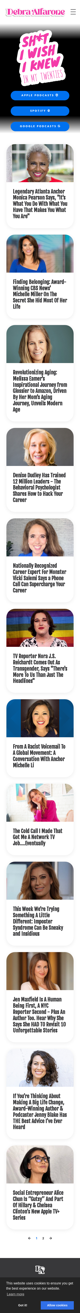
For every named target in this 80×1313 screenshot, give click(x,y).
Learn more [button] (15, 1294)
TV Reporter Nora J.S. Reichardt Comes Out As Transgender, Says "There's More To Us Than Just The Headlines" (40, 668)
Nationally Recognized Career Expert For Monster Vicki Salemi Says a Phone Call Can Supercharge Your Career (39, 578)
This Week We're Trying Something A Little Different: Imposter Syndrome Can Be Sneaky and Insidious (38, 921)
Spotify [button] (40, 110)
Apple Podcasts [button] (40, 95)
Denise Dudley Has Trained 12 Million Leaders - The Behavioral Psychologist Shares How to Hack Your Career (39, 487)
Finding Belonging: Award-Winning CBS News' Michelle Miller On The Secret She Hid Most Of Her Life (40, 294)
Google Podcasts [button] (40, 126)
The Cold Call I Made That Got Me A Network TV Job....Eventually (37, 837)
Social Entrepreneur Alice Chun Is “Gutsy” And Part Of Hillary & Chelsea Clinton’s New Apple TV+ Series (38, 1205)
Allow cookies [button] (57, 1305)
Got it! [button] (22, 1305)
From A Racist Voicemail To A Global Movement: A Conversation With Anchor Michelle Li (39, 756)
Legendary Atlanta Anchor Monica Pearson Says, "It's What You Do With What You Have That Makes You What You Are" (40, 204)
